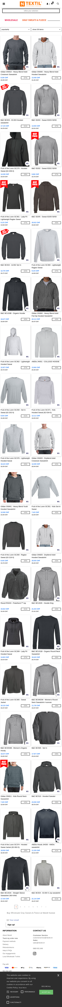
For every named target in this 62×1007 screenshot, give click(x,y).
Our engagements (9, 953)
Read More (23, 988)
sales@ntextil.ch (39, 943)
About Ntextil (7, 935)
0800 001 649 (38, 948)
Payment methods (9, 941)
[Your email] (25, 920)
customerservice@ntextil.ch (43, 938)
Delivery (5, 944)
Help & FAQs (7, 950)
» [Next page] (45, 907)
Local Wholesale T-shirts (11, 957)
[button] (47, 4)
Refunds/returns (8, 947)
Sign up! (11, 925)
